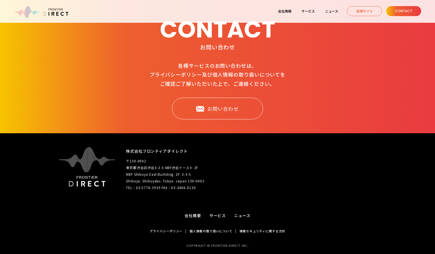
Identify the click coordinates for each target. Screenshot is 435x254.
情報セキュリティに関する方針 (262, 231)
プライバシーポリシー (166, 231)
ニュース (242, 215)
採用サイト (364, 11)
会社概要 (192, 215)
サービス (217, 215)
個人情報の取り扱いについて (210, 231)
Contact (403, 11)
